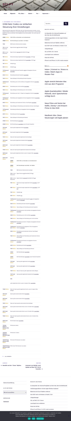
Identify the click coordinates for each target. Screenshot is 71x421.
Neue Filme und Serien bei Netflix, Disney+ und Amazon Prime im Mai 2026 (56, 105)
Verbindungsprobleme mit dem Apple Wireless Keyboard (44, 388)
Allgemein (12, 13)
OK (29, 418)
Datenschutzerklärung (8, 382)
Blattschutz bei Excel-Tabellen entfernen (55, 42)
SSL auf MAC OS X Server (51, 51)
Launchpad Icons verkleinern (52, 54)
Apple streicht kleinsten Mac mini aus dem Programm (56, 83)
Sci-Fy (8, 4)
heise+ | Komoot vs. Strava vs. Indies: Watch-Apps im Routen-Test (56, 71)
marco (19, 21)
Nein (33, 418)
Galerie (30, 13)
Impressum (46, 13)
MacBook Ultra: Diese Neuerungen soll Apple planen (56, 116)
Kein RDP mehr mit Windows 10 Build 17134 (56, 45)
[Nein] (69, 416)
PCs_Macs (21, 13)
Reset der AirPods (49, 57)
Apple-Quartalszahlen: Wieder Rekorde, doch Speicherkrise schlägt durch (56, 93)
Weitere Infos (40, 418)
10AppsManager (49, 48)
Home (5, 13)
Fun (38, 13)
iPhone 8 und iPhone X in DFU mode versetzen (56, 60)
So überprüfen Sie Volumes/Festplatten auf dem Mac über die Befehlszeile (48, 385)
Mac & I (47, 65)
